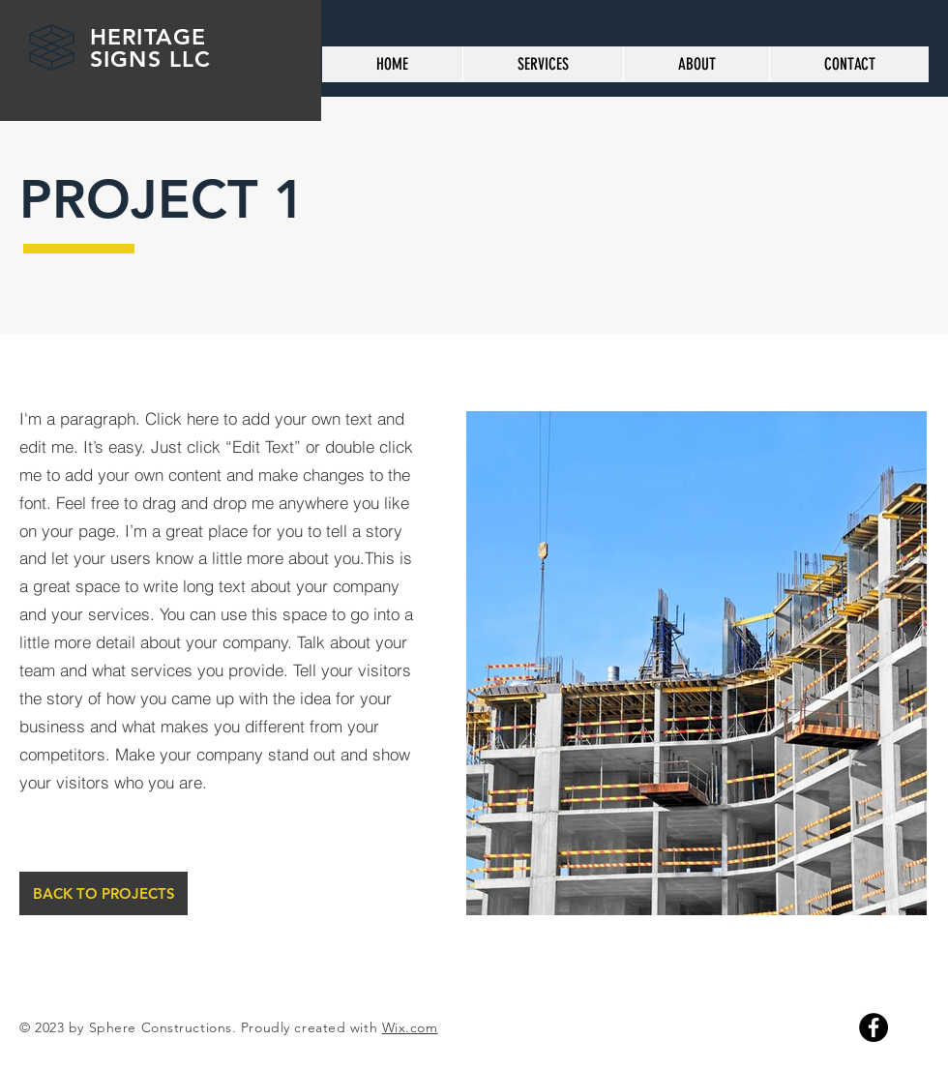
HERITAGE (152, 36)
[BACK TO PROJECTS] (103, 893)
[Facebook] (873, 1027)
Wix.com (410, 1027)
